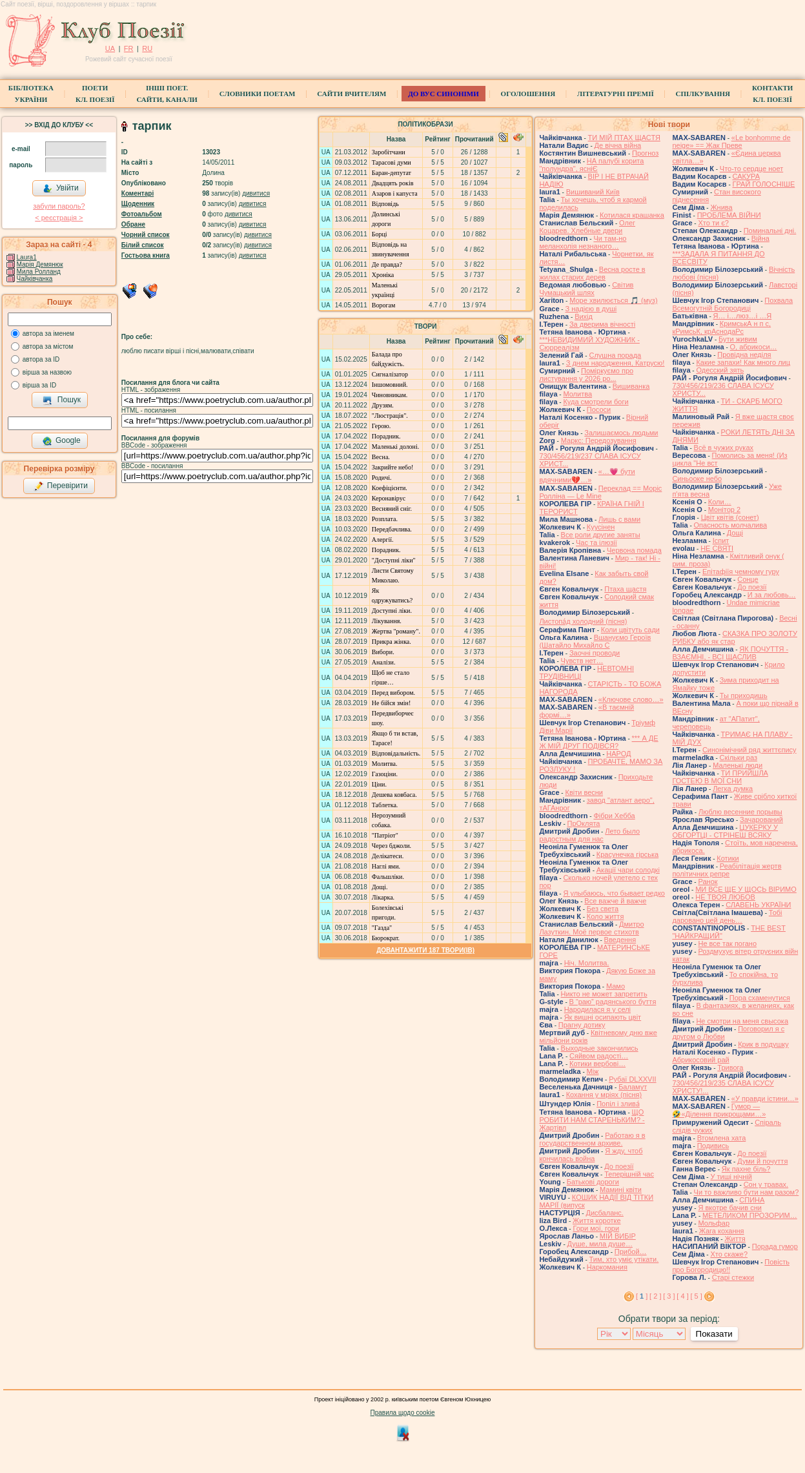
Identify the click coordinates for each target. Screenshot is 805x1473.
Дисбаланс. (604, 1213)
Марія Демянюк (40, 264)
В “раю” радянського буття (613, 1001)
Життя (734, 1238)
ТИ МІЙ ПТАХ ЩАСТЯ (624, 137)
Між (593, 1071)
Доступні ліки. (392, 610)
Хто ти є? (713, 223)
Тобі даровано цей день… (727, 916)
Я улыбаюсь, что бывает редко (614, 893)
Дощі (735, 533)
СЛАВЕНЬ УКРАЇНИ (758, 905)
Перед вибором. (393, 692)
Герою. (381, 425)
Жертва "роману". (396, 631)
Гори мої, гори (596, 1228)
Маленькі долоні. (395, 446)
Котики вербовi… (597, 1063)
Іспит (721, 540)
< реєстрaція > (59, 217)
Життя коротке (597, 1220)
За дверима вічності (602, 324)
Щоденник (137, 203)
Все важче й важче (615, 901)
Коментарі (137, 193)
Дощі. (380, 887)
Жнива (721, 207)
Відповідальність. (396, 753)
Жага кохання (721, 1231)
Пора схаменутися (759, 998)
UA (110, 48)
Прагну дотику (582, 1025)
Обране (133, 224)
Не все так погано (727, 943)
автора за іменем (48, 333)
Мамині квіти (621, 1189)
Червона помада (634, 550)
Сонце (747, 579)
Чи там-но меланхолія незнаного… (582, 242)
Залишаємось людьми (621, 433)
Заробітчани (388, 152)
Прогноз (645, 153)
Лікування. (387, 620)
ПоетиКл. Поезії (95, 93)
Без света (602, 908)
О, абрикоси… (753, 347)
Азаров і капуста (395, 193)
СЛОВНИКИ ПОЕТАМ (257, 94)
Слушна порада (615, 355)
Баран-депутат (391, 172)
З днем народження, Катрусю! (615, 363)
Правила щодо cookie (403, 1412)
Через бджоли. (391, 845)
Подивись (713, 1145)
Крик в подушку (763, 1044)
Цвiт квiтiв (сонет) (730, 517)
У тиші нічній (730, 1176)
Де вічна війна (618, 145)
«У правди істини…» (765, 1098)
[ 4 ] (682, 1296)
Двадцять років (393, 183)
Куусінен (601, 527)
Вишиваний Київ (593, 192)
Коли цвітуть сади (630, 629)
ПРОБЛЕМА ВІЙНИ (729, 215)
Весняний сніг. (392, 508)
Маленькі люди (737, 765)
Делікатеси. (387, 856)
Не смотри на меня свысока (742, 1021)
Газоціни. (385, 774)
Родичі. (382, 477)
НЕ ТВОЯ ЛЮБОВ (725, 897)
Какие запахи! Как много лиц (743, 362)
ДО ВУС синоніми (443, 94)
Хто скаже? (729, 1254)
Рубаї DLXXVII (632, 1079)
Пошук (61, 400)
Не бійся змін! (391, 702)
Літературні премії (615, 94)
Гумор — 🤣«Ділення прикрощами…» (719, 1110)
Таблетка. (385, 805)
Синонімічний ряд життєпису (749, 750)
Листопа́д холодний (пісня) (583, 621)
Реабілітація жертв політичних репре (726, 870)
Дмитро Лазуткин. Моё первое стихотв (591, 928)
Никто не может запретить (604, 994)
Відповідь (385, 203)
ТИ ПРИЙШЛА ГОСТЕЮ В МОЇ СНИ (720, 777)
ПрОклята (583, 823)
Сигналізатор (390, 374)
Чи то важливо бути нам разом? (746, 1192)
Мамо (615, 986)
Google (61, 441)
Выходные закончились (599, 1048)
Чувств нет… (582, 660)
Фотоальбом (141, 214)
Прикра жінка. (391, 641)
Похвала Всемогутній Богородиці (732, 304)
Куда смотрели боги (595, 402)
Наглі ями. (386, 866)
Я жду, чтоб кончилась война (590, 1154)
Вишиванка (631, 386)
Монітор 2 (724, 509)
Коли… (719, 502)
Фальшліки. (388, 876)
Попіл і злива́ (618, 1103)
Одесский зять (720, 370)
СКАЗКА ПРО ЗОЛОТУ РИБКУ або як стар (734, 637)
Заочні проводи (594, 653)
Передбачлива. (392, 529)
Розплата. (385, 518)
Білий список (142, 245)
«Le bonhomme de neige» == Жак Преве (731, 141)
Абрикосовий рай (700, 1060)
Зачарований (761, 819)
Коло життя (605, 916)
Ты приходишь (744, 695)
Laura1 (27, 257)
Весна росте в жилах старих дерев (592, 273)
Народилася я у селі (597, 1009)
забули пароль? (59, 206)
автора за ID (41, 359)
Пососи (599, 409)
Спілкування (703, 94)
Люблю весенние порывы (740, 812)
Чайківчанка (35, 278)
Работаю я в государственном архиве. (592, 1139)
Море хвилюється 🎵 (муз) (613, 300)
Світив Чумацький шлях (586, 288)
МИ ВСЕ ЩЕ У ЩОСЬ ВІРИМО (746, 889)
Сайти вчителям (351, 94)
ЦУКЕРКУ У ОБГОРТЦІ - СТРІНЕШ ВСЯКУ (725, 831)
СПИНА (751, 1200)
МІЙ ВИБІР (618, 1236)
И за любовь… (772, 595)
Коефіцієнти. (389, 487)
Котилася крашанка (632, 215)
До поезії (618, 1166)
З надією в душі (590, 309)
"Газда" (382, 927)
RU (147, 48)
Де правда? (387, 264)
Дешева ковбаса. (394, 794)
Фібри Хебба (614, 815)
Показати (714, 1334)
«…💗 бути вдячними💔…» (587, 476)
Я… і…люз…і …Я (742, 316)
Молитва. (385, 763)
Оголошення (528, 94)
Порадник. (386, 436)
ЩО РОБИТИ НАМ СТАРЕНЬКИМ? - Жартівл (591, 1119)
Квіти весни (584, 792)
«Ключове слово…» (631, 699)
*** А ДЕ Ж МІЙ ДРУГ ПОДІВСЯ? (598, 742)
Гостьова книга (145, 255)
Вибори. (383, 651)
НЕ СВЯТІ (716, 548)
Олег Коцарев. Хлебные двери (587, 226)
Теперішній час (629, 1174)
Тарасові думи (391, 162)
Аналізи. (384, 662)
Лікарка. (383, 897)
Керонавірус (388, 498)
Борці (379, 234)
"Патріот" (385, 835)
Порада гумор (775, 1246)
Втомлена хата (721, 1138)
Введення (620, 939)
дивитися (256, 193)
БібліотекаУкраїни (31, 93)
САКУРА (746, 176)
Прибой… (631, 1251)
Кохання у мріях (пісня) (604, 1094)
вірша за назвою (47, 372)
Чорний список (145, 234)
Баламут (632, 1087)
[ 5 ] (696, 1296)
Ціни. (379, 784)
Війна (760, 238)
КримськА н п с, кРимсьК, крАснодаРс (721, 327)
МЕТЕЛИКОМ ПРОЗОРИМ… (749, 1215)
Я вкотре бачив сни (729, 1207)
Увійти (61, 188)
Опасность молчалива (731, 525)
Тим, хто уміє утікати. (624, 1259)
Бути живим (737, 339)
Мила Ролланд (39, 271)
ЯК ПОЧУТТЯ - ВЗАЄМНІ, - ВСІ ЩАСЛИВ (730, 653)
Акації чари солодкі (628, 870)
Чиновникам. (390, 394)
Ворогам (384, 305)
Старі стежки (733, 1277)
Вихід (584, 316)
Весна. (381, 456)
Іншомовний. (390, 384)
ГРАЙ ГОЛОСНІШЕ (764, 184)
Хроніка (383, 274)
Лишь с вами (619, 519)
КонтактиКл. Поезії (772, 93)
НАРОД (618, 753)
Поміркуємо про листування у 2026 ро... (586, 374)
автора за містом (48, 346)
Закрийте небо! (393, 467)
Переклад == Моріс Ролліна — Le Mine (600, 492)
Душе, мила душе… (600, 1244)
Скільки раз (739, 757)
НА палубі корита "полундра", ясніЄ (591, 164)
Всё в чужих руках (724, 447)
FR (129, 48)
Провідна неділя (744, 354)
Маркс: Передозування (599, 440)
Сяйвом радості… (598, 1056)
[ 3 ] (669, 1296)
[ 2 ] (655, 1296)
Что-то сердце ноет (751, 168)
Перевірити (61, 486)
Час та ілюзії (596, 542)
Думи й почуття (762, 1161)
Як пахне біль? (746, 1169)
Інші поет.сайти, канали (166, 93)
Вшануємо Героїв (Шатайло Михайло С (595, 641)
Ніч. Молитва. (586, 963)
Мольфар (713, 1223)
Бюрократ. (386, 938)
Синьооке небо (697, 478)
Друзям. (383, 405)
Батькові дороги (593, 1182)
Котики (728, 858)
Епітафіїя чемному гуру (740, 571)
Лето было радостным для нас (589, 835)
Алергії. (383, 539)
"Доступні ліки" (394, 560)
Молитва (577, 394)
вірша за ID (39, 385)
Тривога (730, 1067)
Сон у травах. (766, 1184)
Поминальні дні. (770, 230)
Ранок (707, 881)
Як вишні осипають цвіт (603, 1017)
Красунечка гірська (627, 854)
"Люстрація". (390, 415)
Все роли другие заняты (600, 535)
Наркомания (607, 1267)
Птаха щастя (625, 589)
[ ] (641, 1296)
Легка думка (733, 788)
